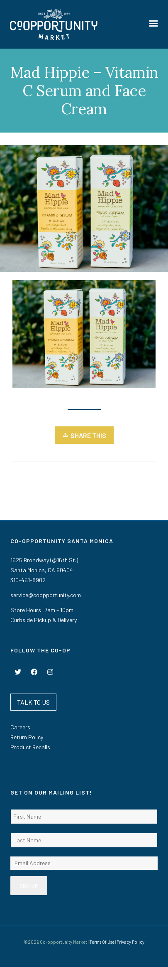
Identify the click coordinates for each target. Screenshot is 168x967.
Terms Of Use (101, 942)
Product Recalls (30, 746)
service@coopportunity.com (45, 594)
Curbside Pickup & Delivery (43, 619)
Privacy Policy (130, 942)
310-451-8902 (28, 579)
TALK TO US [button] (33, 702)
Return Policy (26, 737)
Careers (20, 727)
